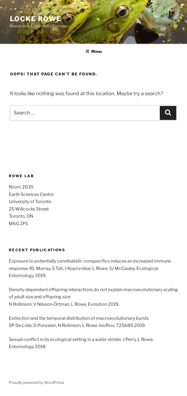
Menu (94, 51)
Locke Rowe (35, 19)
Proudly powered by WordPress (36, 382)
